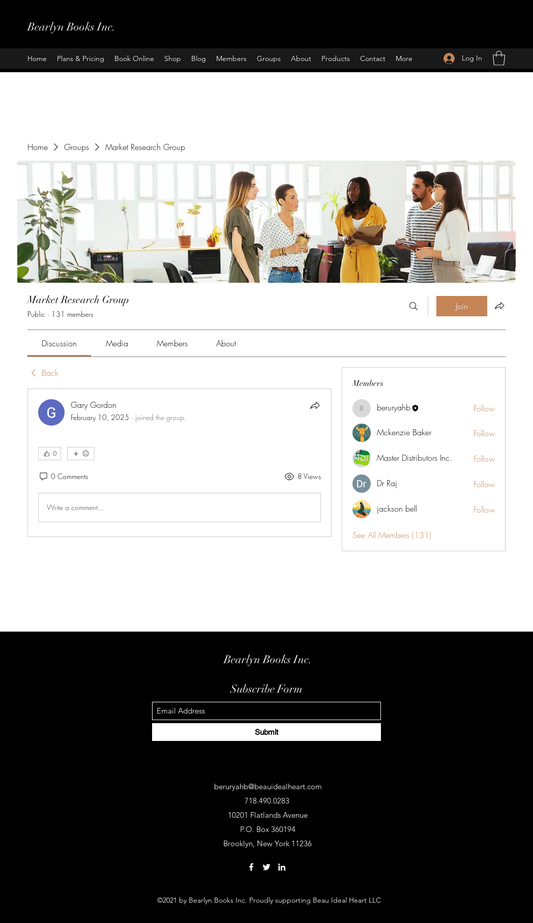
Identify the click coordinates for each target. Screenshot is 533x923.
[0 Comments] (63, 476)
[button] (499, 58)
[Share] (315, 405)
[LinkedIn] (282, 867)
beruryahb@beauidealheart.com (268, 786)
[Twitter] (266, 867)
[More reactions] (81, 453)
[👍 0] (49, 453)
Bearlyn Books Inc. (71, 27)
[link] (59, 343)
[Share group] (499, 306)
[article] (179, 463)
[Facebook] (251, 867)
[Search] (413, 306)
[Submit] (266, 732)
